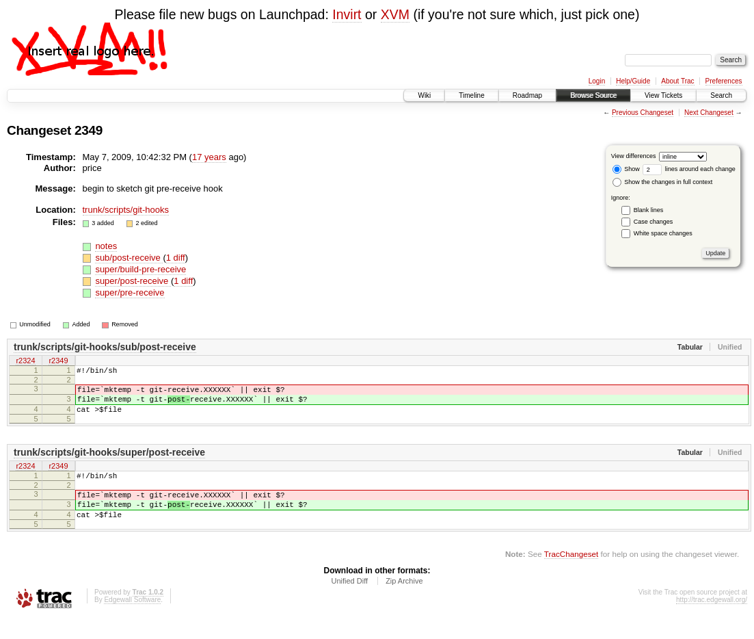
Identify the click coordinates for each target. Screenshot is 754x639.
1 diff (175, 257)
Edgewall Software (132, 620)
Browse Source (593, 95)
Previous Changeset (642, 112)
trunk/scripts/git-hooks (126, 210)
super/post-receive (133, 281)
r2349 (58, 361)
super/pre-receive (129, 292)
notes (106, 246)
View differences (633, 156)
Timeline (471, 95)
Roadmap (527, 95)
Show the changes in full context (662, 182)
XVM (395, 14)
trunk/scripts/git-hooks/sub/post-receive (105, 346)
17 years (209, 157)
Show (626, 169)
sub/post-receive (129, 257)
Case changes (653, 221)
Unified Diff (349, 601)
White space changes (663, 233)
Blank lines (649, 210)
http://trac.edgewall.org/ (711, 620)
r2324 (25, 361)
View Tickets (663, 95)
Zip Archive (404, 601)
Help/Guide (633, 81)
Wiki (424, 95)
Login (597, 81)
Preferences (723, 81)
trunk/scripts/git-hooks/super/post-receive (109, 462)
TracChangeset (571, 574)
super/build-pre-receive (140, 269)
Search (721, 95)
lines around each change (689, 169)
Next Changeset (708, 112)
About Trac (677, 81)
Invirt (346, 14)
